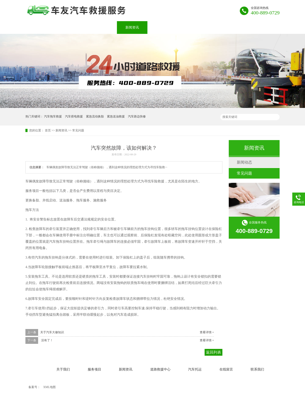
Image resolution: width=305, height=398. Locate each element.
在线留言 (230, 27)
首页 (48, 130)
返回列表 (213, 352)
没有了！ (46, 340)
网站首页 (40, 27)
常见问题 (78, 130)
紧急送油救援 (116, 116)
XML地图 (49, 387)
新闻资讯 (132, 27)
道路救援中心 (166, 27)
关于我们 (71, 27)
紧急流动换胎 (95, 116)
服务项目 (101, 27)
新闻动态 (244, 162)
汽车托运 (200, 27)
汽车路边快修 (137, 116)
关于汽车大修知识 (52, 332)
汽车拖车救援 (53, 116)
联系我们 (261, 27)
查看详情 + (207, 332)
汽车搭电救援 (74, 116)
